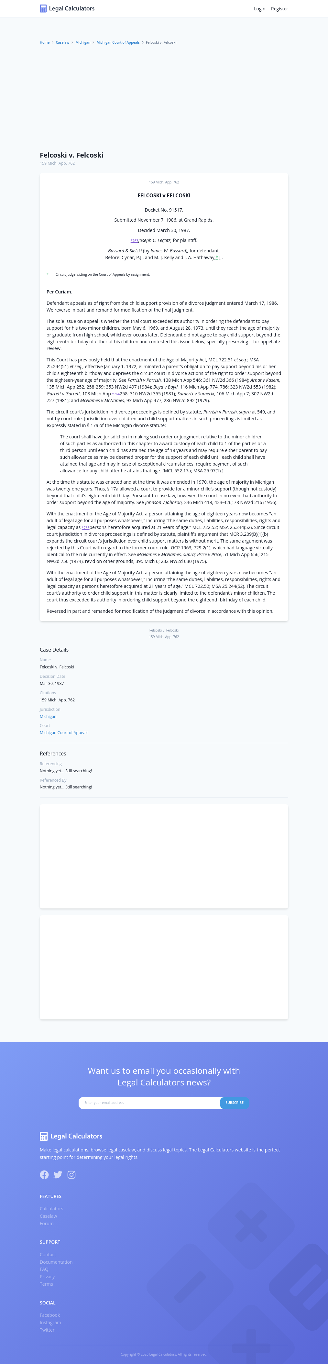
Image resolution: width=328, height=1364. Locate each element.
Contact (48, 1254)
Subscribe (234, 1102)
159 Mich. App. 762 (57, 163)
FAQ (44, 1269)
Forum (47, 1223)
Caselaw (63, 42)
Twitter (47, 1330)
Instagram (50, 1322)
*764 (116, 394)
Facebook (50, 1315)
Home (44, 42)
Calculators (51, 1208)
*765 (86, 527)
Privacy (47, 1276)
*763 (134, 240)
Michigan (82, 42)
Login (259, 9)
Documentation (56, 1262)
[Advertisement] (164, 98)
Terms (46, 1284)
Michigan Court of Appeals (118, 42)
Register (279, 9)
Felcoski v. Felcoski (72, 155)
